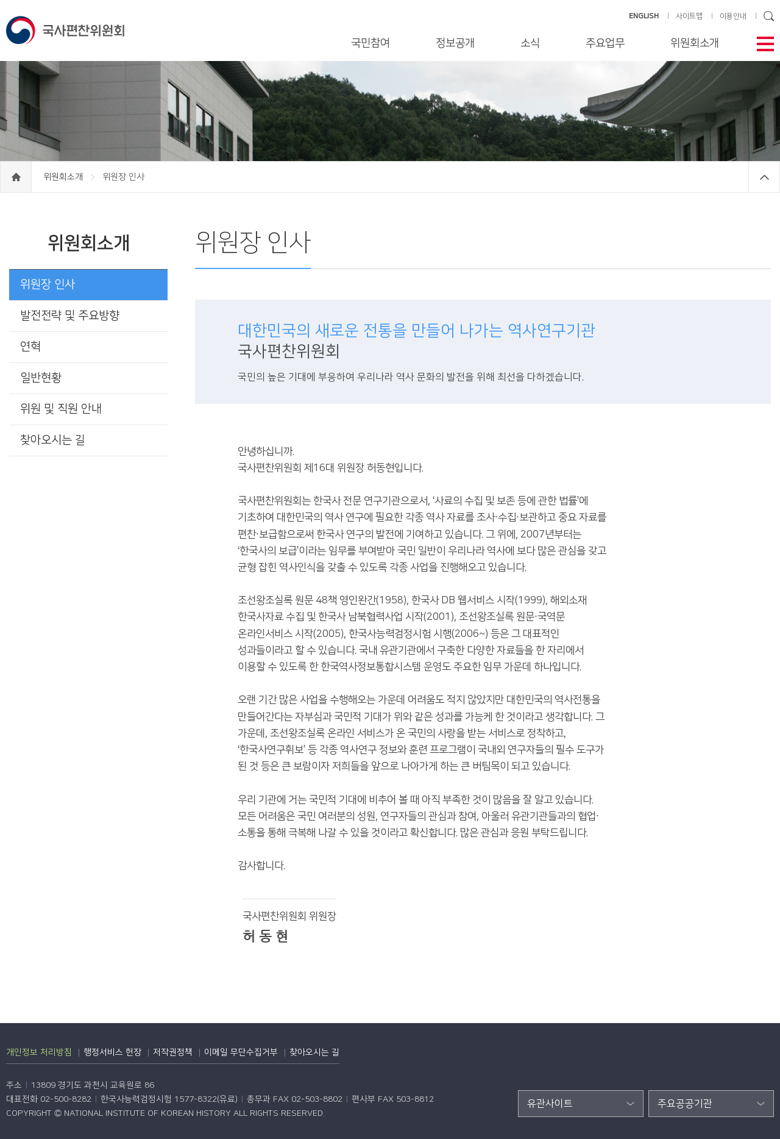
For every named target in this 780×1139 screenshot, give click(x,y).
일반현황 (41, 378)
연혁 (30, 346)
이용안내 (733, 16)
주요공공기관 (685, 1103)
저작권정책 (173, 1052)
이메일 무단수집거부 (241, 1052)
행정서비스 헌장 (112, 1052)
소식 (530, 43)
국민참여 (370, 43)
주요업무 (605, 43)
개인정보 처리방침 (39, 1052)
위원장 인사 (47, 284)
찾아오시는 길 (52, 440)
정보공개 (455, 43)
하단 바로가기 (0, 0)
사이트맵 (689, 16)
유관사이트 (550, 1103)
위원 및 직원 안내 (61, 409)
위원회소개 (694, 43)
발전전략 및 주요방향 (69, 315)
